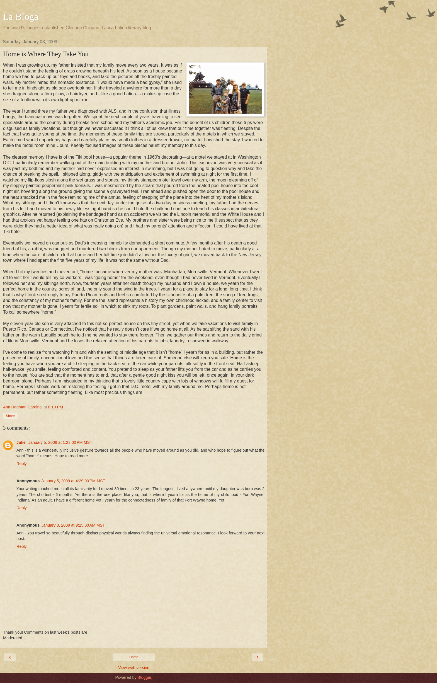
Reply (21, 463)
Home (133, 657)
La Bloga (20, 16)
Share (10, 416)
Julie (21, 442)
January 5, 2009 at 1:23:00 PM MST (60, 442)
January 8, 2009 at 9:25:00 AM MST (73, 525)
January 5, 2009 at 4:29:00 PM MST (73, 481)
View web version (133, 667)
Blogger (144, 677)
